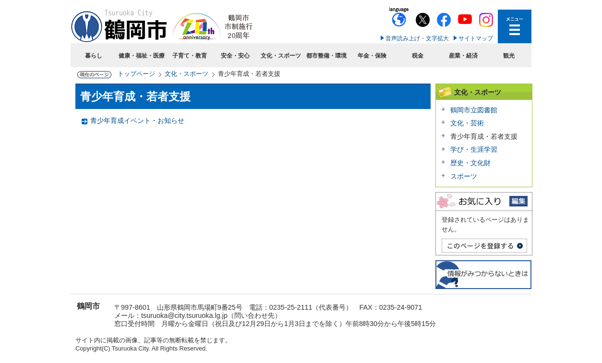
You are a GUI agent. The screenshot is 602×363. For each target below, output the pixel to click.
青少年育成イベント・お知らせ (137, 120)
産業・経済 (463, 55)
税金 (417, 55)
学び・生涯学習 (473, 149)
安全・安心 (235, 55)
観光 (509, 55)
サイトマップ (475, 38)
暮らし (93, 55)
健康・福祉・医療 (142, 55)
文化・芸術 (467, 123)
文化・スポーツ (281, 55)
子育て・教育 (189, 55)
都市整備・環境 (326, 55)
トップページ (136, 73)
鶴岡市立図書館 (473, 110)
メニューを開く (514, 26)
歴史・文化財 (470, 163)
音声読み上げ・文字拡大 (417, 38)
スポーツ (463, 176)
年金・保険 (372, 55)
